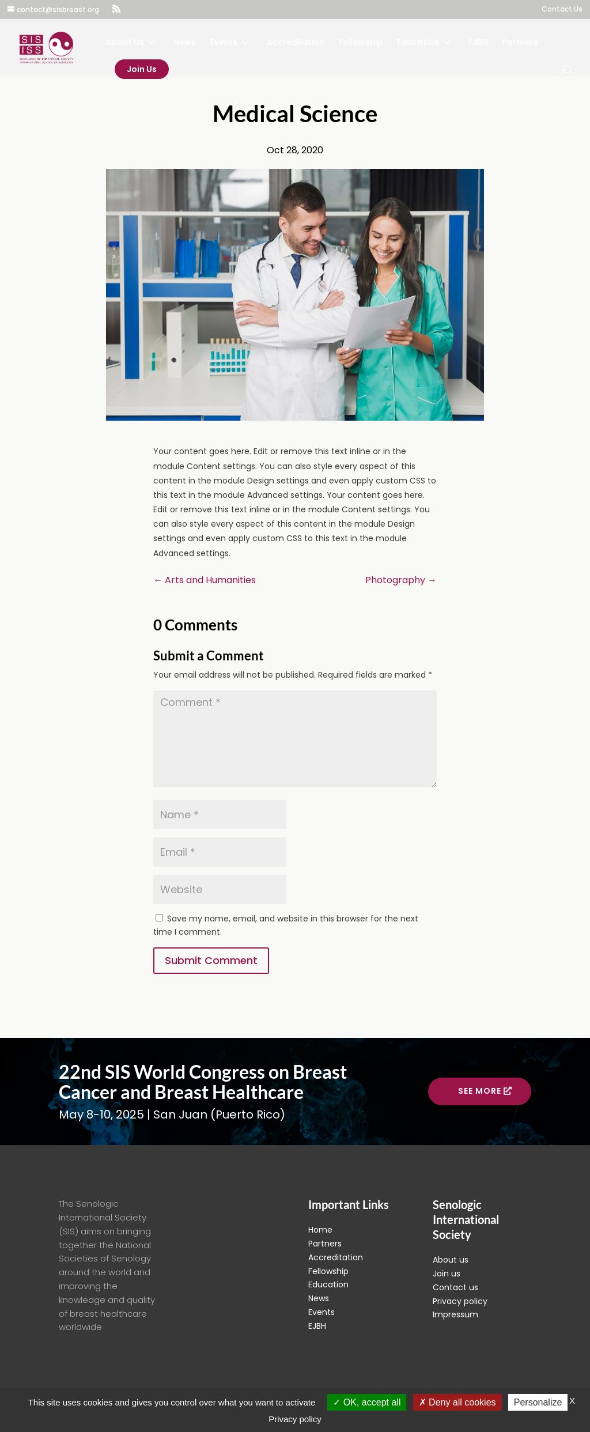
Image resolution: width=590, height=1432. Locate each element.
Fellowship (361, 43)
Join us (446, 1273)
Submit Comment (211, 960)
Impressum (455, 1314)
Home (320, 1229)
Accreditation (295, 43)
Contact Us (562, 10)
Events (223, 43)
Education (418, 43)
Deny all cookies (457, 1402)
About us (450, 1259)
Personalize (538, 1402)
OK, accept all (366, 1402)
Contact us (455, 1287)
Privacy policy (460, 1301)
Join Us (142, 69)
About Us (124, 43)
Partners (520, 43)
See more (479, 1091)
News (184, 43)
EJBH (478, 43)
